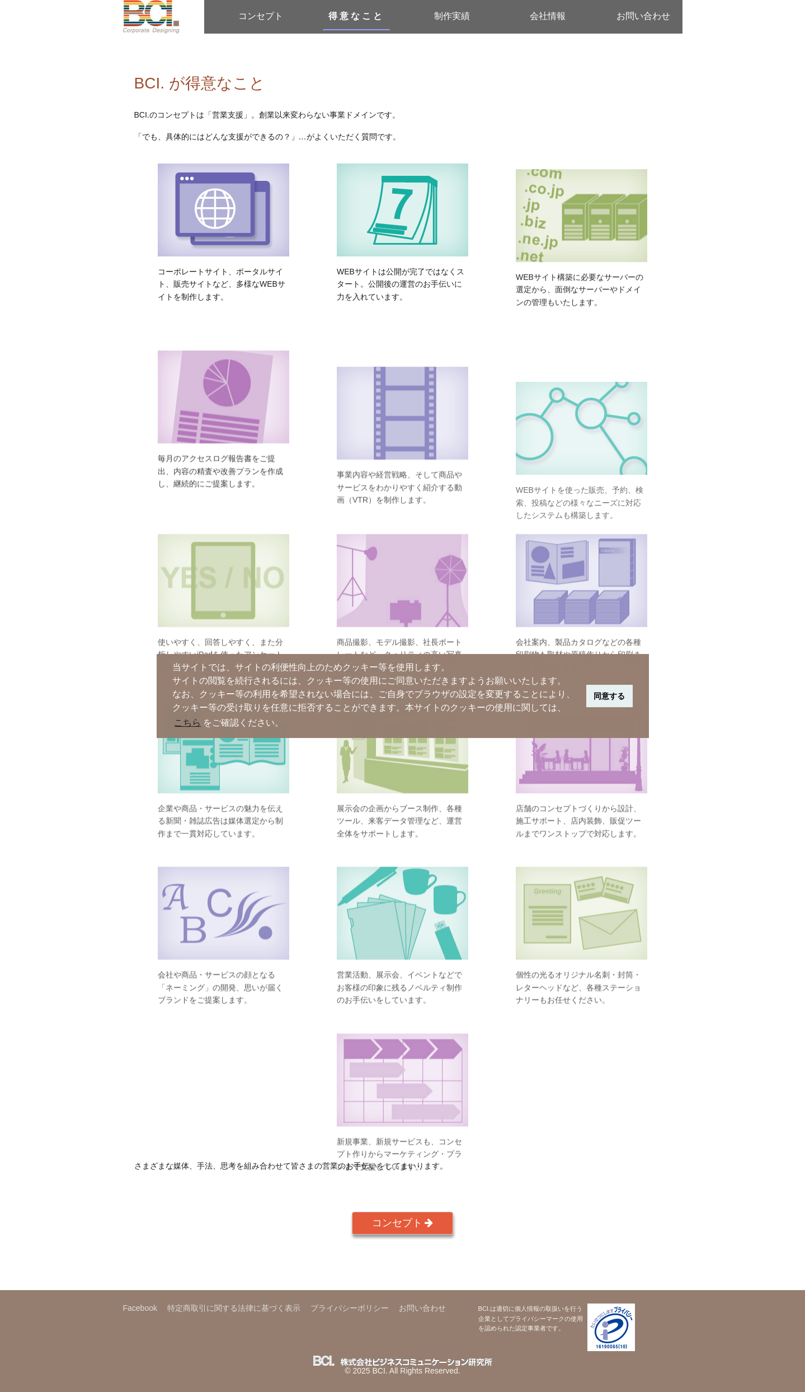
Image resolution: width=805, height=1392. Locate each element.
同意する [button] (609, 696)
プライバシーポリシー (349, 1308)
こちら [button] (187, 722)
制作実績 (452, 16)
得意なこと (356, 16)
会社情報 (548, 16)
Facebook (140, 1308)
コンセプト (260, 16)
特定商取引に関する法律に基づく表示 (233, 1308)
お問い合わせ (643, 16)
